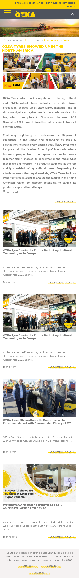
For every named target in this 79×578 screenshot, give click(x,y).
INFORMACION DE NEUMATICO (29, 3)
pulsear (67, 559)
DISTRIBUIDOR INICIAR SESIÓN (60, 3)
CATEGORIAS (35, 40)
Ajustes (39, 572)
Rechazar (51, 565)
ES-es (71, 7)
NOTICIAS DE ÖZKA (58, 40)
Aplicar (28, 565)
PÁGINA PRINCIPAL (13, 40)
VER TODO (65, 201)
